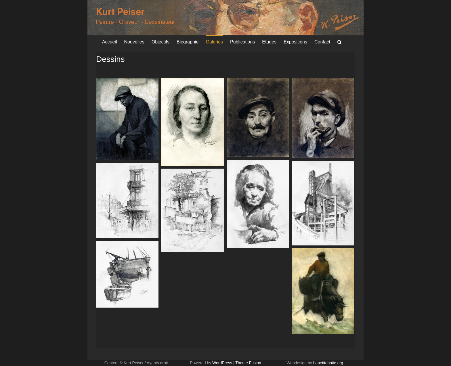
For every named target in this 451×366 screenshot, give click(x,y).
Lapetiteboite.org (328, 363)
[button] (339, 41)
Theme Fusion (248, 363)
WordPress (222, 363)
